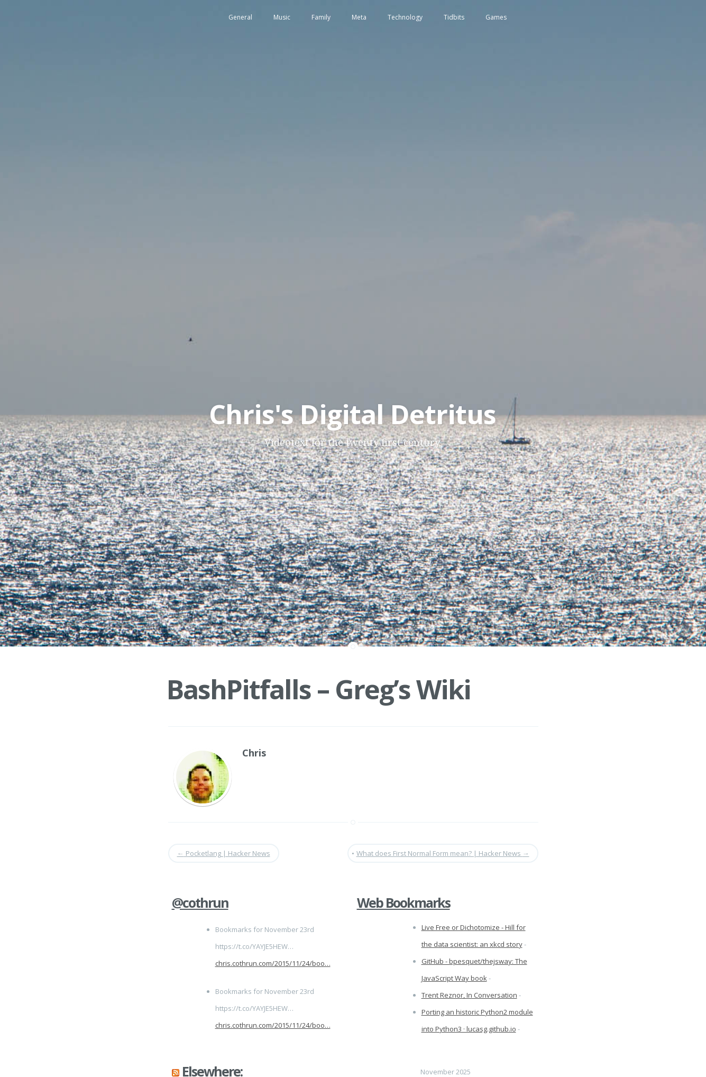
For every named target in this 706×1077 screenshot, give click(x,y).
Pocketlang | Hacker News (223, 853)
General (240, 17)
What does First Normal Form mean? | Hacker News (442, 853)
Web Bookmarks (403, 902)
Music (281, 17)
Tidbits (454, 17)
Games (496, 17)
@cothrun (200, 902)
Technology (405, 17)
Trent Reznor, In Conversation (469, 995)
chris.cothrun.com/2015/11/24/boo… (273, 963)
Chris (254, 752)
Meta (359, 17)
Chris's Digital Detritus (352, 414)
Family (321, 17)
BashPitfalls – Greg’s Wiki (319, 689)
